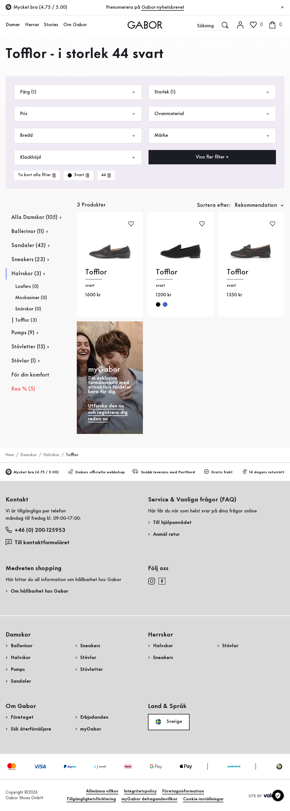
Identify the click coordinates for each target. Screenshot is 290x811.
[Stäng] (282, 7)
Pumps (18, 669)
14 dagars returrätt (263, 472)
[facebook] (162, 580)
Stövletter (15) (28, 347)
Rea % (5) (23, 389)
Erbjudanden (94, 717)
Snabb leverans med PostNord (164, 472)
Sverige (169, 722)
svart (158, 304)
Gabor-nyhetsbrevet (162, 7)
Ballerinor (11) (27, 231)
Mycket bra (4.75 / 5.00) (32, 472)
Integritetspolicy (140, 791)
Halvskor (51, 455)
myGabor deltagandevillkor (149, 799)
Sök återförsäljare (31, 729)
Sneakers (90, 646)
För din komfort (30, 375)
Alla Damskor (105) (34, 217)
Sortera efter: (214, 205)
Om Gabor (74, 25)
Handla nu (267, 161)
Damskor (29, 455)
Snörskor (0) (28, 309)
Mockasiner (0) (31, 297)
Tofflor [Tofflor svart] (96, 272)
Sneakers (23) (28, 259)
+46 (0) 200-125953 (35, 530)
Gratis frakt (218, 472)
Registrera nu (275, 74)
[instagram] (151, 580)
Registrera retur (240, 113)
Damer (13, 25)
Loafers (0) (27, 286)
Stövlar (88, 657)
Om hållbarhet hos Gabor (39, 591)
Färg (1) (78, 92)
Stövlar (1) (23, 361)
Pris (78, 113)
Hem (10, 455)
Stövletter (91, 669)
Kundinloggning (266, 49)
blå (165, 304)
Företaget (22, 717)
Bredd (78, 135)
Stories (50, 25)
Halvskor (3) (26, 273)
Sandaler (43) (28, 245)
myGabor (90, 729)
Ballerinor (21, 646)
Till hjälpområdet (172, 522)
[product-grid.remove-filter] (78, 175)
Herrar (32, 25)
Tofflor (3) (26, 320)
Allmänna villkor (102, 791)
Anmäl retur (166, 534)
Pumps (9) (22, 332)
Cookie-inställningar (203, 799)
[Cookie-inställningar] (278, 795)
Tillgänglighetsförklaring (91, 799)
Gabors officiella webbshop (96, 472)
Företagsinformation (183, 791)
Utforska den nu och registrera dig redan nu (108, 412)
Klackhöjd (78, 157)
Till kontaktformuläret (37, 542)
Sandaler (21, 681)
